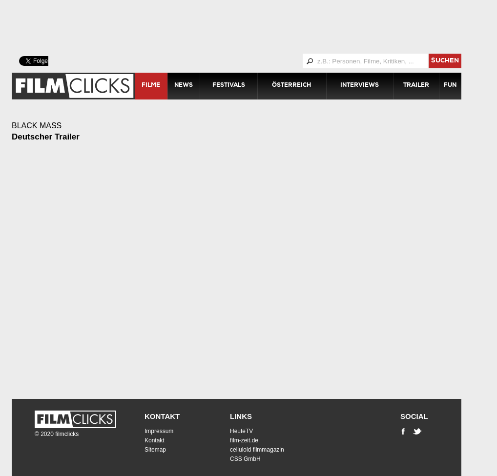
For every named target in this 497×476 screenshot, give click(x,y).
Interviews (359, 86)
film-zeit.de (244, 440)
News (183, 86)
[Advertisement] (248, 27)
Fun (450, 86)
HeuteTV (241, 431)
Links (241, 416)
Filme (151, 86)
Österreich (291, 86)
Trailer (416, 86)
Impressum (159, 431)
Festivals (228, 86)
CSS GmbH (245, 459)
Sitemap (155, 449)
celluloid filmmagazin (257, 449)
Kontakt (162, 416)
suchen (445, 61)
